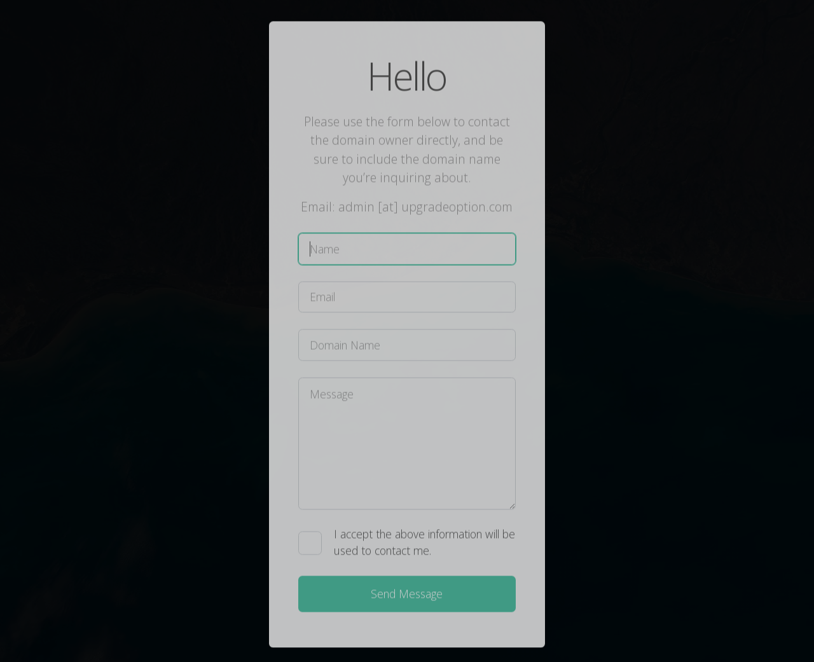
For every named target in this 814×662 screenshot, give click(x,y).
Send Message (407, 595)
